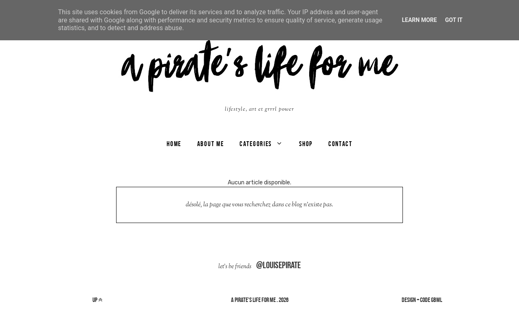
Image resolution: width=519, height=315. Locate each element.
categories (256, 143)
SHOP (305, 143)
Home (174, 143)
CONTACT (340, 143)
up (97, 299)
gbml (436, 299)
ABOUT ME (210, 143)
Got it (453, 20)
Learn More (419, 20)
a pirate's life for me (253, 299)
